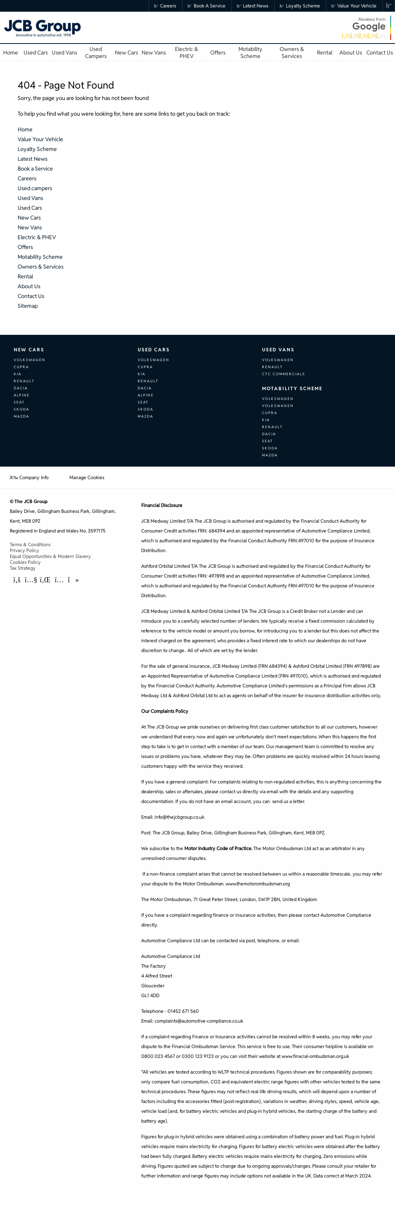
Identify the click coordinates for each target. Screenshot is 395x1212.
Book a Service (206, 6)
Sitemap (28, 305)
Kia (18, 374)
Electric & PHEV (37, 237)
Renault (24, 381)
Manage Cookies (86, 477)
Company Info (29, 477)
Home (25, 129)
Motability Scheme (40, 256)
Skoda (21, 409)
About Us (29, 286)
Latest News (253, 6)
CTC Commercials (283, 374)
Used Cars (30, 207)
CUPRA (21, 367)
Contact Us (31, 296)
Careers (165, 6)
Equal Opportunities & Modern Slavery (50, 556)
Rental (25, 276)
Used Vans (30, 198)
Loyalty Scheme (300, 6)
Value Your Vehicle (354, 6)
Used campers (35, 188)
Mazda (21, 416)
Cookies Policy (25, 562)
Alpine (22, 395)
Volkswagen (30, 360)
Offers (25, 247)
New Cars (29, 217)
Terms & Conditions (30, 544)
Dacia (21, 388)
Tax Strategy (23, 568)
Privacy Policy (24, 550)
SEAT (19, 402)
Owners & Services (41, 266)
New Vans (30, 227)
